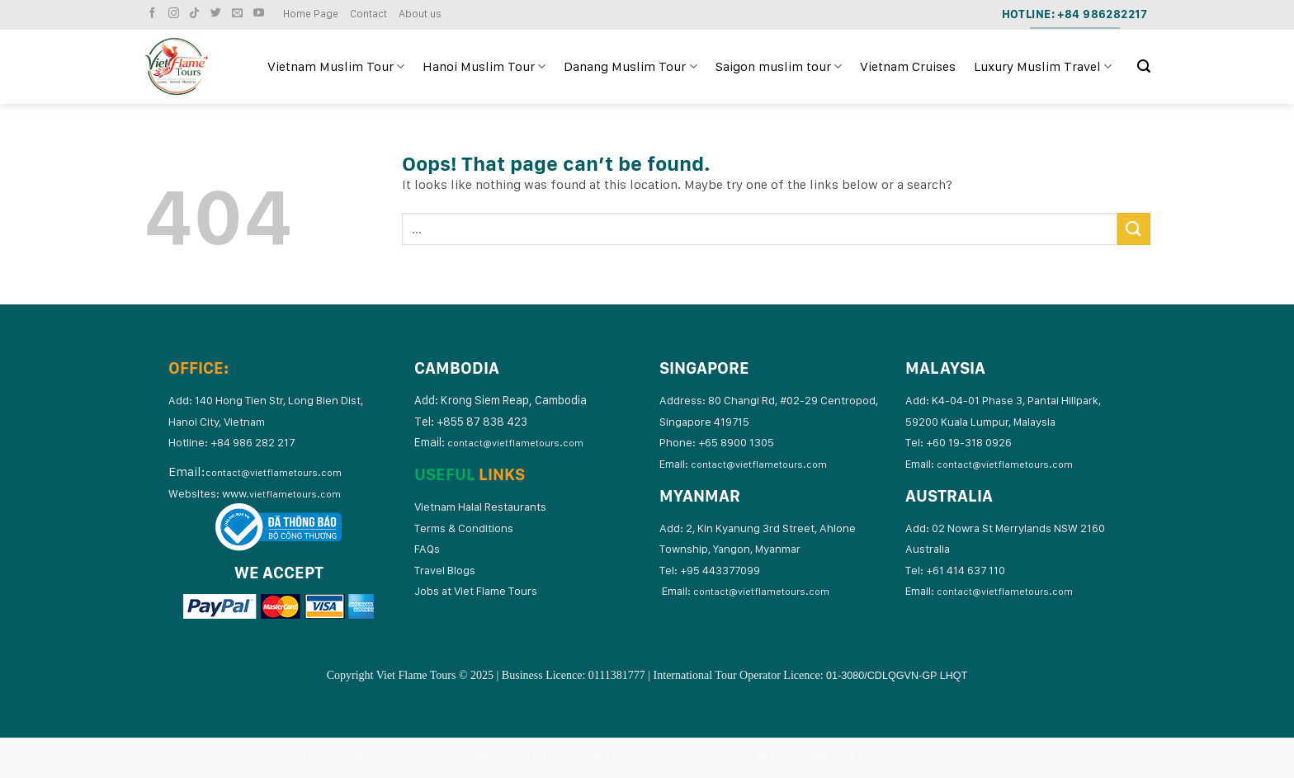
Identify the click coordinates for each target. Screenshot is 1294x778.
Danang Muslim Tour (630, 67)
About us (420, 13)
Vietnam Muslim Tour (335, 67)
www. (281, 493)
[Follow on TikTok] (196, 13)
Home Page (310, 13)
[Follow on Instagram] (175, 13)
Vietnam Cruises (908, 66)
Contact (368, 13)
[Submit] (1133, 229)
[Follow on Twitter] (217, 13)
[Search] (1143, 66)
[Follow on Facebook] (154, 13)
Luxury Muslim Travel (1043, 67)
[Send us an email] (239, 13)
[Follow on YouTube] (260, 13)
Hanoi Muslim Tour (484, 67)
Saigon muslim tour (778, 67)
